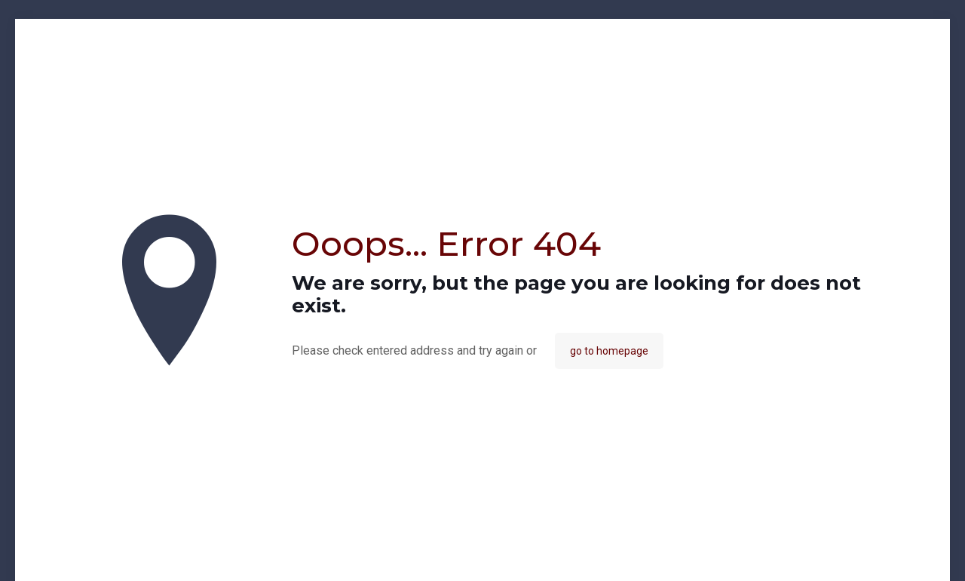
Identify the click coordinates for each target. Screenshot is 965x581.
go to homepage (609, 351)
